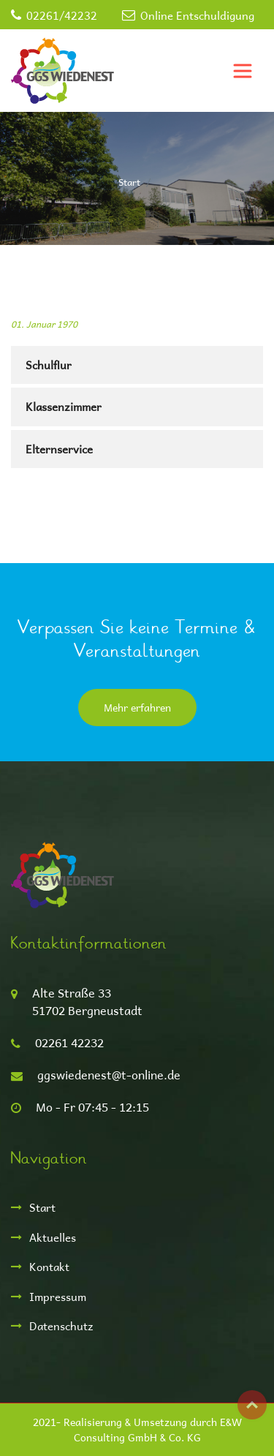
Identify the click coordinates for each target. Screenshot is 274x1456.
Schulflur (49, 364)
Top (252, 1404)
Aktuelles (52, 1237)
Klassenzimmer (64, 406)
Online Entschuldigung (197, 15)
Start (129, 182)
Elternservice (59, 448)
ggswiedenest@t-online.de (108, 1074)
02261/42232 (61, 15)
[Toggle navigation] (242, 71)
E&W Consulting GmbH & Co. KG (158, 1429)
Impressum (57, 1296)
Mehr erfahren (137, 707)
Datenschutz (61, 1325)
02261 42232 (69, 1042)
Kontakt (49, 1266)
